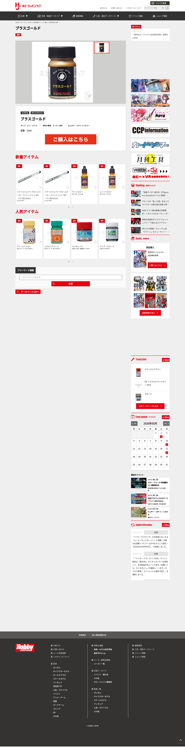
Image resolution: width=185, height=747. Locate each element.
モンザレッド (77, 247)
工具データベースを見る (148, 406)
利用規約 (82, 635)
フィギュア (57, 683)
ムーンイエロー (106, 192)
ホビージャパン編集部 (103, 682)
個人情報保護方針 (99, 635)
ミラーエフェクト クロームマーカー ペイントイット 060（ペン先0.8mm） (56, 195)
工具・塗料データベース (144, 650)
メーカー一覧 (99, 664)
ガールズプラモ (59, 675)
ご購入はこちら (155, 265)
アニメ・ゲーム (59, 698)
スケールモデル (59, 679)
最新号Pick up (100, 653)
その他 (56, 716)
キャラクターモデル (61, 671)
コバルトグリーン (51, 247)
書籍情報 (138, 646)
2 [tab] (72, 207)
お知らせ (103, 8)
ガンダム (56, 668)
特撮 (55, 701)
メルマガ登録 (159, 3)
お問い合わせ (116, 8)
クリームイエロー (24, 247)
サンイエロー (77, 192)
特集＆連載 (98, 646)
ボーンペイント (37, 113)
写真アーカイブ (100, 671)
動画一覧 (97, 689)
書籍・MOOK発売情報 (103, 650)
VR (54, 713)
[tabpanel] (29, 184)
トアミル (25, 113)
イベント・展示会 (101, 675)
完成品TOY (57, 686)
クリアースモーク (107, 247)
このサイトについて (134, 8)
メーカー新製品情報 (102, 660)
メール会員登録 (59, 653)
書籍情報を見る (148, 313)
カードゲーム (58, 705)
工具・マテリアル (60, 690)
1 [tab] (68, 207)
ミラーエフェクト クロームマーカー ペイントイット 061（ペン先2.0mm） (29, 195)
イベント (56, 694)
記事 (156, 533)
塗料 (18, 35)
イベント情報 (140, 653)
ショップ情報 (140, 657)
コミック (56, 709)
